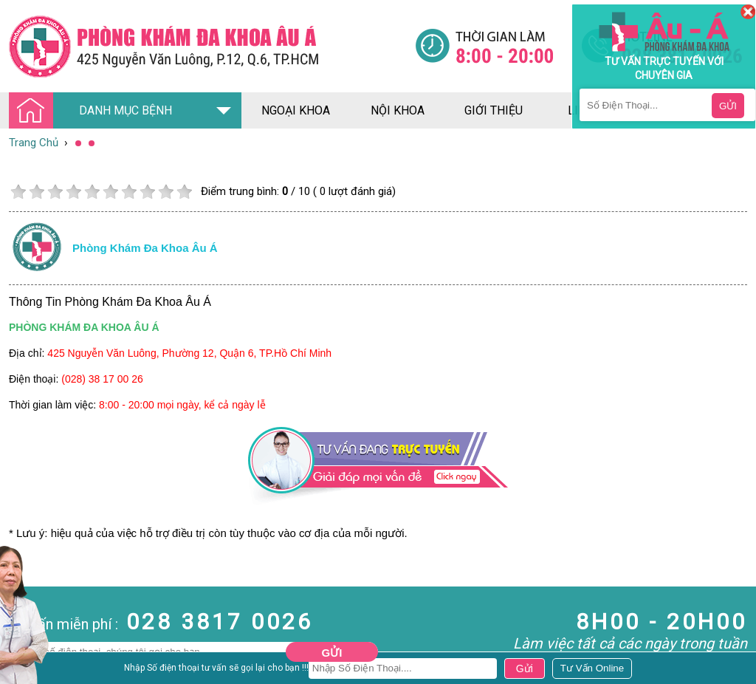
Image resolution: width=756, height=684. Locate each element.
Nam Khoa (25, 670)
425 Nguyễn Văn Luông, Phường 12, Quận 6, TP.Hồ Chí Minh (189, 353)
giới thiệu (493, 110)
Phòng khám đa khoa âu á (145, 248)
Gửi (332, 652)
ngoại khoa (295, 110)
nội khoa (398, 110)
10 (184, 191)
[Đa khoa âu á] (212, 46)
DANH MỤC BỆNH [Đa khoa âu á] (94, 111)
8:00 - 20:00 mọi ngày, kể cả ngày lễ (182, 405)
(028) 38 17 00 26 (102, 379)
